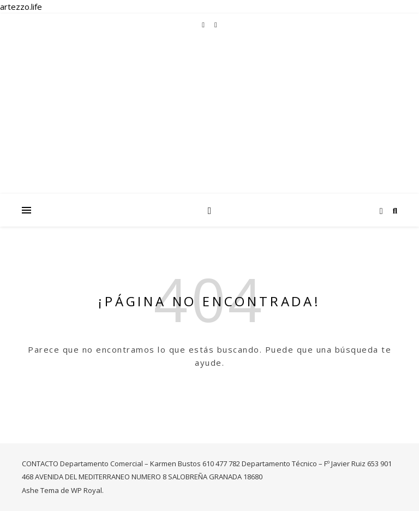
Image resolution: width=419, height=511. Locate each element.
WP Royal (86, 490)
